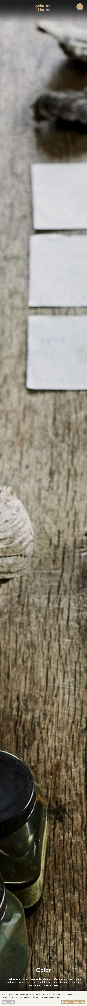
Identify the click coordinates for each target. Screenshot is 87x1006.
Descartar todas (8, 1002)
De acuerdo (66, 1002)
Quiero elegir (79, 1002)
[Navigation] (79, 6)
